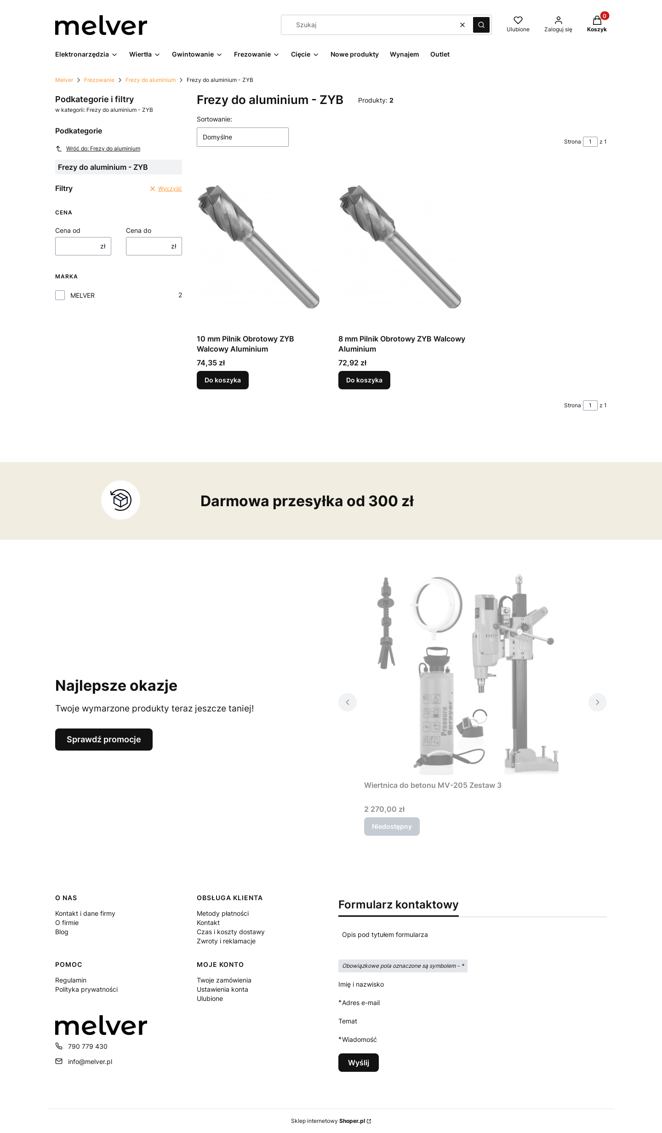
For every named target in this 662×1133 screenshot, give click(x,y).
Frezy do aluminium (151, 79)
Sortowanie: (214, 119)
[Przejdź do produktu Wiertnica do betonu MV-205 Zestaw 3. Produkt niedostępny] (472, 672)
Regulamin (70, 980)
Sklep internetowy (328, 1120)
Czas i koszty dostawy (231, 932)
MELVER (82, 295)
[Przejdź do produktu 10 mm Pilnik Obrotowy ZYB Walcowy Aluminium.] (260, 247)
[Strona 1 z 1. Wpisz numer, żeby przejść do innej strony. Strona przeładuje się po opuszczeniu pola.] (590, 142)
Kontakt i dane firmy (85, 913)
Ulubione (210, 998)
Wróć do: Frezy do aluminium (97, 148)
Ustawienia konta (222, 989)
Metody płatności (223, 913)
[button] (481, 25)
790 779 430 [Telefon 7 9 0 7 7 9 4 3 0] (88, 1046)
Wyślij (358, 1062)
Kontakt (208, 922)
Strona (572, 141)
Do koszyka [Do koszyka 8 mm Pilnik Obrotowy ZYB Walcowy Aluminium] (364, 380)
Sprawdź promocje (104, 739)
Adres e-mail (361, 1002)
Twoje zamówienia (224, 980)
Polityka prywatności (86, 989)
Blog (61, 932)
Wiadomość (359, 1039)
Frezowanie (99, 79)
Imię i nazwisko (361, 984)
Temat (347, 1021)
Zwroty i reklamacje (226, 941)
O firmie (67, 922)
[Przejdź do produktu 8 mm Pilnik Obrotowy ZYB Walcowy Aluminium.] (401, 247)
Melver (64, 79)
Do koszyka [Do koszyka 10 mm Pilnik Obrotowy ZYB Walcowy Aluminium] (223, 380)
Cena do (138, 230)
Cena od (67, 230)
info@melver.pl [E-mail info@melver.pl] (90, 1061)
